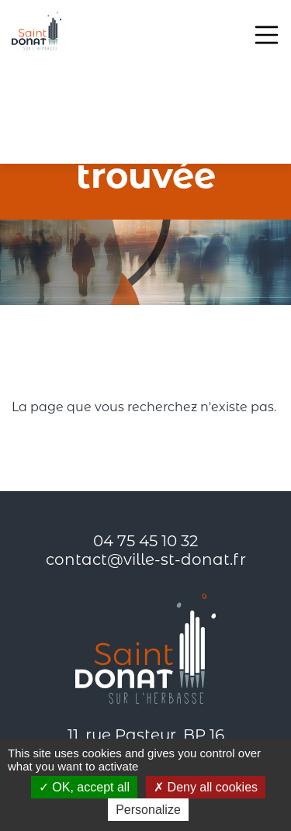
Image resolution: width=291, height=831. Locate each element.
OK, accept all (84, 787)
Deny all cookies (206, 787)
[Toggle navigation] (266, 34)
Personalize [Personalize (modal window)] (148, 809)
